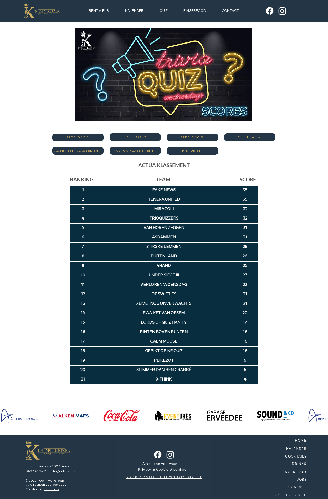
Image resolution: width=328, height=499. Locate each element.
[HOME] (266, 441)
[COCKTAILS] (266, 457)
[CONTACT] (266, 487)
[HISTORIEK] (192, 151)
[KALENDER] (266, 449)
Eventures (51, 489)
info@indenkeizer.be (66, 471)
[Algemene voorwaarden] (164, 464)
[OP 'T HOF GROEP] (266, 495)
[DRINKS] (265, 464)
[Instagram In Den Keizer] (282, 11)
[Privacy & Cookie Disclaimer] (164, 470)
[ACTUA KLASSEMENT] (135, 151)
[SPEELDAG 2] (135, 137)
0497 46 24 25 (37, 471)
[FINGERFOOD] (265, 472)
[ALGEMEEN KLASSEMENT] (78, 151)
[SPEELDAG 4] (249, 137)
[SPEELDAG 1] (78, 137)
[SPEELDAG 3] (192, 137)
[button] (164, 10)
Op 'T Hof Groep (51, 480)
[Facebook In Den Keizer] (270, 11)
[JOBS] (266, 480)
